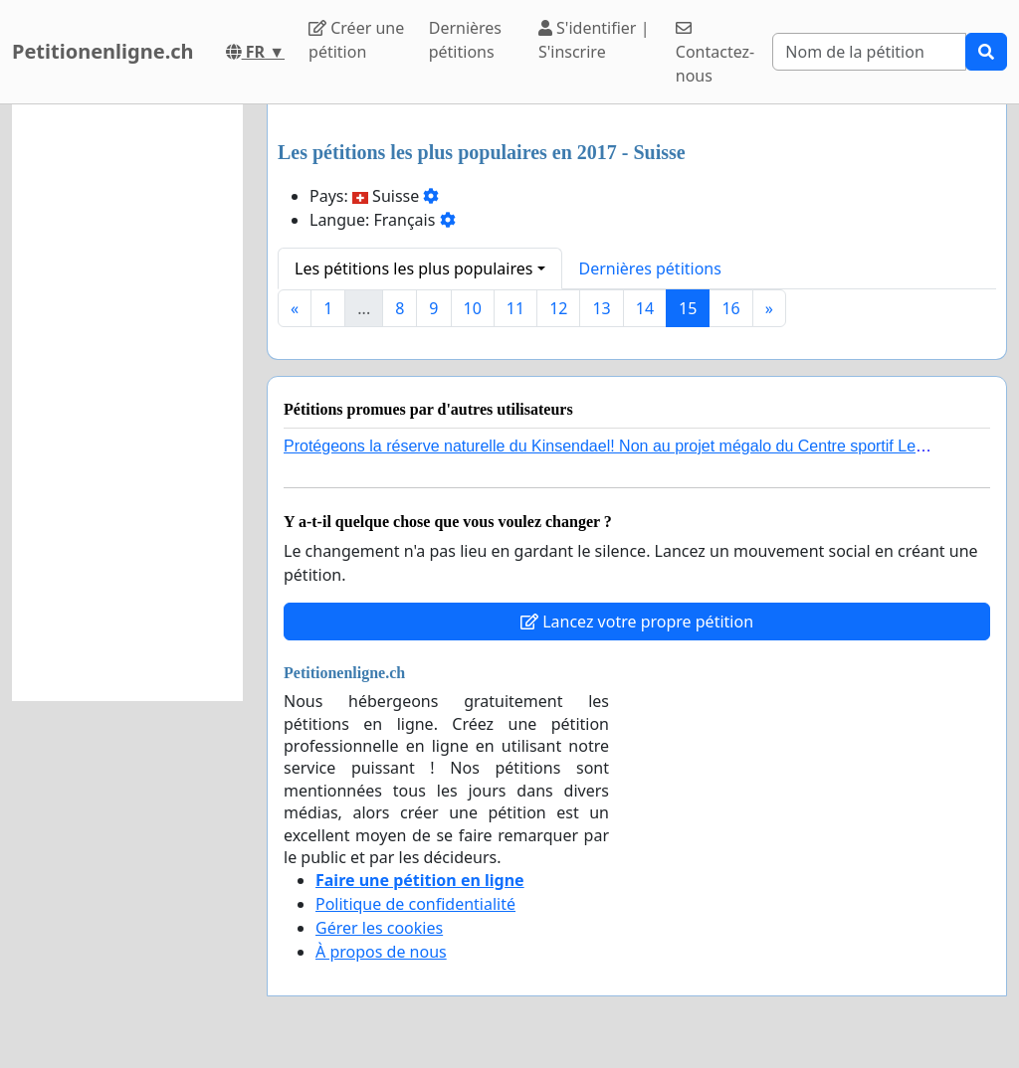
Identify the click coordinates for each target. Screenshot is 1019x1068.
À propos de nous (381, 952)
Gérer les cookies (379, 928)
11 (515, 308)
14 (645, 308)
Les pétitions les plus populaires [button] (413, 268)
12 (558, 308)
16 (730, 308)
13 (601, 308)
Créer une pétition (356, 40)
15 (688, 308)
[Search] (869, 52)
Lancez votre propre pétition (636, 621)
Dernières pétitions (465, 40)
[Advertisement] (127, 402)
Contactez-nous (715, 53)
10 (473, 308)
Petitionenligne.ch (103, 51)
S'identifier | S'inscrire (594, 40)
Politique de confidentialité (415, 904)
